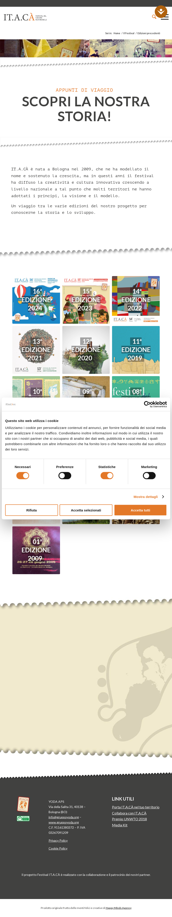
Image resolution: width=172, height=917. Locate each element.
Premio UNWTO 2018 (129, 819)
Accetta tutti (140, 510)
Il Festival (128, 33)
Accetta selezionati (86, 510)
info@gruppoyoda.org (64, 817)
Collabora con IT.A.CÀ (129, 813)
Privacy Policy (58, 840)
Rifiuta (31, 510)
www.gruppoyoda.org (64, 822)
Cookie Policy (58, 848)
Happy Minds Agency (118, 908)
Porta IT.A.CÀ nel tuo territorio (135, 807)
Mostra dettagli (145, 496)
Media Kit (119, 825)
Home (117, 33)
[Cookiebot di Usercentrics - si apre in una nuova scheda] (147, 404)
